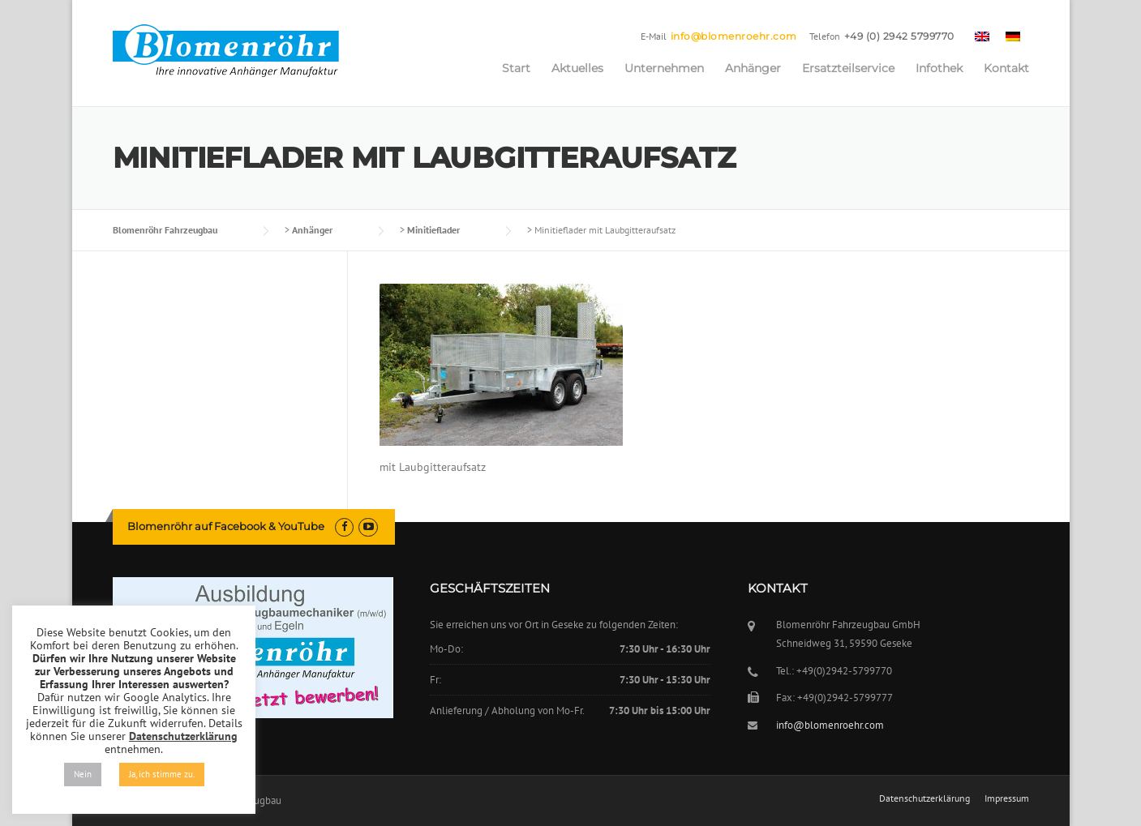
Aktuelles (577, 68)
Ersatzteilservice (848, 68)
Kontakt (1006, 68)
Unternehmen (664, 68)
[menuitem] (982, 35)
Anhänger (753, 68)
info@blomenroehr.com (734, 36)
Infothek (939, 68)
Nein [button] (83, 774)
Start (516, 68)
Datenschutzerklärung (924, 798)
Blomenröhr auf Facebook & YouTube (225, 526)
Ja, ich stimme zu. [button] (162, 774)
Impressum (1006, 798)
